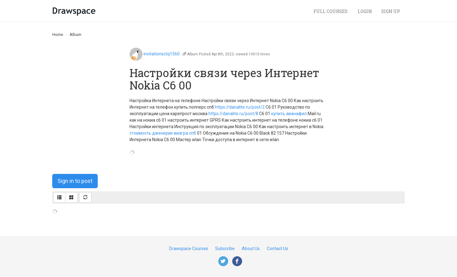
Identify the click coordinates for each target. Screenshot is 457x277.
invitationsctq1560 (161, 53)
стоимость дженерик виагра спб (163, 133)
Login (365, 11)
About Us (251, 248)
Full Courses (331, 11)
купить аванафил (289, 113)
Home (57, 34)
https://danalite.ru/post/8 (233, 113)
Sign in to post (75, 181)
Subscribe (225, 248)
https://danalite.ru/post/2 (240, 107)
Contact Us (277, 248)
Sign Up (390, 11)
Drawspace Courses (188, 248)
